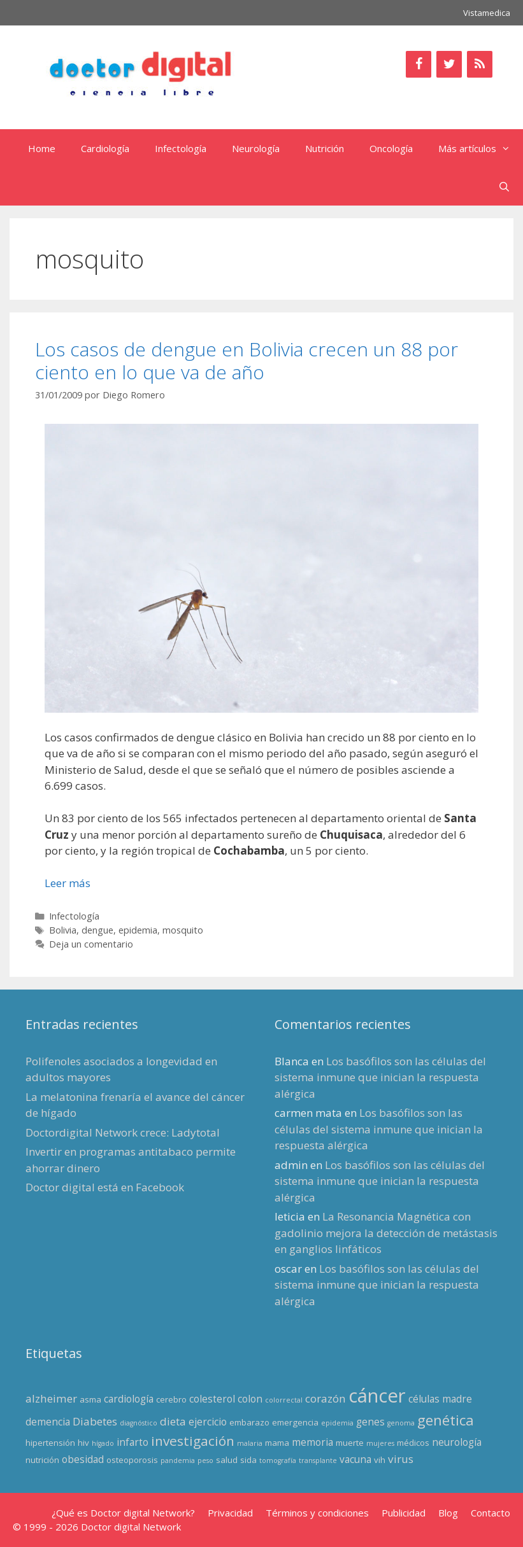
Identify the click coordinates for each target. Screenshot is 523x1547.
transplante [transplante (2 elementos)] (318, 1460)
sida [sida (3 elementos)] (248, 1460)
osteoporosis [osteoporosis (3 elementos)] (132, 1460)
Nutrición (324, 148)
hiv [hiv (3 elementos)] (83, 1442)
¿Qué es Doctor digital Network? (123, 1512)
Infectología (180, 148)
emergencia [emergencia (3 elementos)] (295, 1422)
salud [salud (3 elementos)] (227, 1460)
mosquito (182, 930)
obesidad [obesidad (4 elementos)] (83, 1459)
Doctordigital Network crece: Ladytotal (122, 1132)
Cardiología (105, 148)
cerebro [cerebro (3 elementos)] (171, 1399)
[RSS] (479, 64)
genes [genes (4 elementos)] (370, 1422)
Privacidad (230, 1512)
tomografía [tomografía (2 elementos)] (277, 1460)
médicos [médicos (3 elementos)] (413, 1442)
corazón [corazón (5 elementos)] (325, 1398)
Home (41, 148)
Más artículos (480, 148)
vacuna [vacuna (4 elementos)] (355, 1459)
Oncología (391, 148)
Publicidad (404, 1512)
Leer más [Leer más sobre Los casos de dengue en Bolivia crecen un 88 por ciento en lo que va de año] (67, 883)
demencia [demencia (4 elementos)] (47, 1422)
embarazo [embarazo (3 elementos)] (249, 1422)
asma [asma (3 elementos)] (90, 1399)
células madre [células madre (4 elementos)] (440, 1399)
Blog (448, 1512)
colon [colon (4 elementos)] (250, 1399)
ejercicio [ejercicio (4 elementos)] (208, 1422)
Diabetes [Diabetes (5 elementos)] (95, 1421)
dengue (97, 930)
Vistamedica (486, 12)
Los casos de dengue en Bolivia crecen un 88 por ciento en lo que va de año (246, 360)
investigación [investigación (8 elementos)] (192, 1441)
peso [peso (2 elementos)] (205, 1460)
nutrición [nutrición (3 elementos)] (42, 1460)
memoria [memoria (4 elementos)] (312, 1442)
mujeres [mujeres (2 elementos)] (380, 1443)
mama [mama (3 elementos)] (277, 1442)
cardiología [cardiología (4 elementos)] (129, 1399)
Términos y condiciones (317, 1512)
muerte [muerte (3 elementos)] (350, 1442)
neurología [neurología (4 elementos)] (457, 1442)
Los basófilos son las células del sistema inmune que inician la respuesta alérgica (380, 1077)
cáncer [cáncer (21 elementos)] (377, 1395)
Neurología (256, 148)
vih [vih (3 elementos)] (379, 1460)
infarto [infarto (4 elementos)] (132, 1442)
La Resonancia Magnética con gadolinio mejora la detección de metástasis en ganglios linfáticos (386, 1232)
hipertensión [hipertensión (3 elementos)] (50, 1442)
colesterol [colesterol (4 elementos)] (212, 1399)
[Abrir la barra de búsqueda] (504, 186)
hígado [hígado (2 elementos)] (103, 1443)
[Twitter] (449, 64)
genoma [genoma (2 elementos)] (401, 1422)
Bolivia (62, 930)
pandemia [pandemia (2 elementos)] (178, 1460)
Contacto (490, 1512)
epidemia (137, 930)
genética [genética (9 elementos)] (445, 1420)
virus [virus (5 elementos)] (400, 1459)
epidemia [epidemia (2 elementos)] (337, 1422)
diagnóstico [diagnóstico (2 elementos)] (138, 1422)
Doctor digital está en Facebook (104, 1187)
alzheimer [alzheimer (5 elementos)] (51, 1398)
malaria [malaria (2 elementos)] (249, 1443)
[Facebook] (418, 64)
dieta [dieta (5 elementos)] (173, 1421)
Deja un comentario (91, 944)
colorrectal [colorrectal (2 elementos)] (284, 1400)
